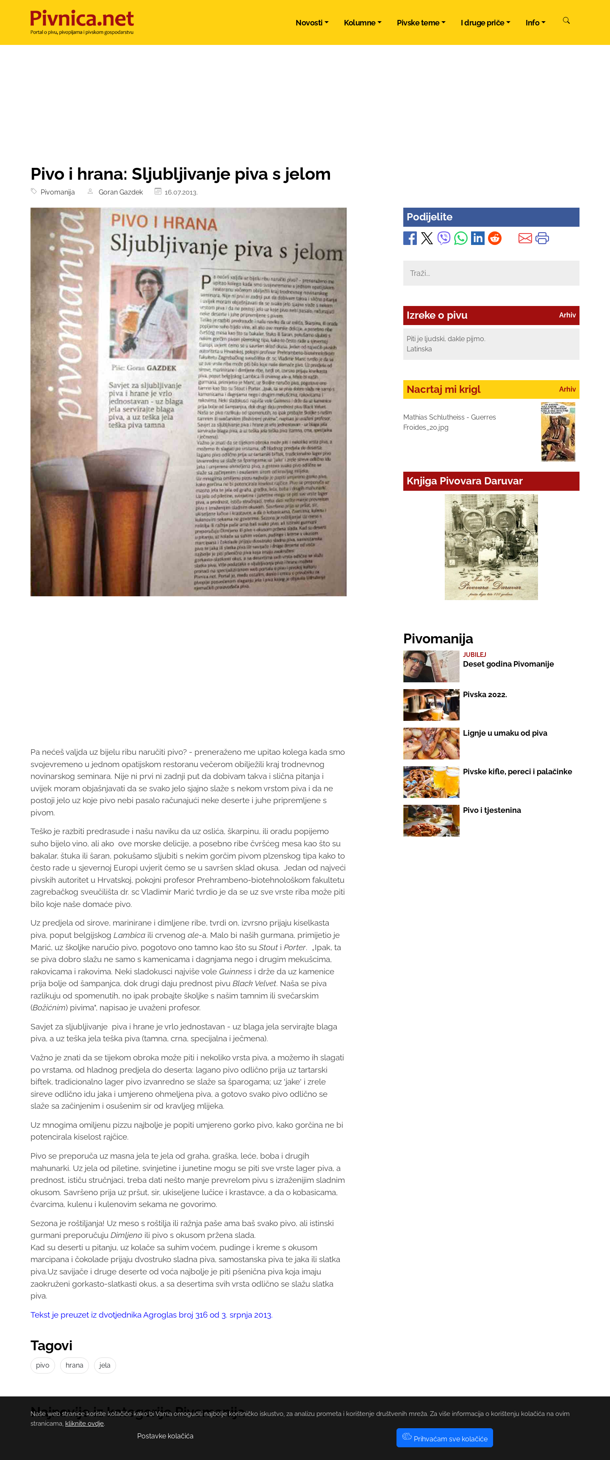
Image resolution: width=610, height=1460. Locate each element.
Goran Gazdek (119, 192)
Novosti (309, 22)
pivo (43, 1365)
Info (532, 22)
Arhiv (567, 315)
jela (105, 1365)
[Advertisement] (188, 679)
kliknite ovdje (84, 1423)
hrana (74, 1365)
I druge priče (483, 22)
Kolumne (360, 22)
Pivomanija (56, 192)
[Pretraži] (566, 22)
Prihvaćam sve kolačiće (445, 1439)
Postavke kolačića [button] (165, 1436)
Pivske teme (418, 22)
